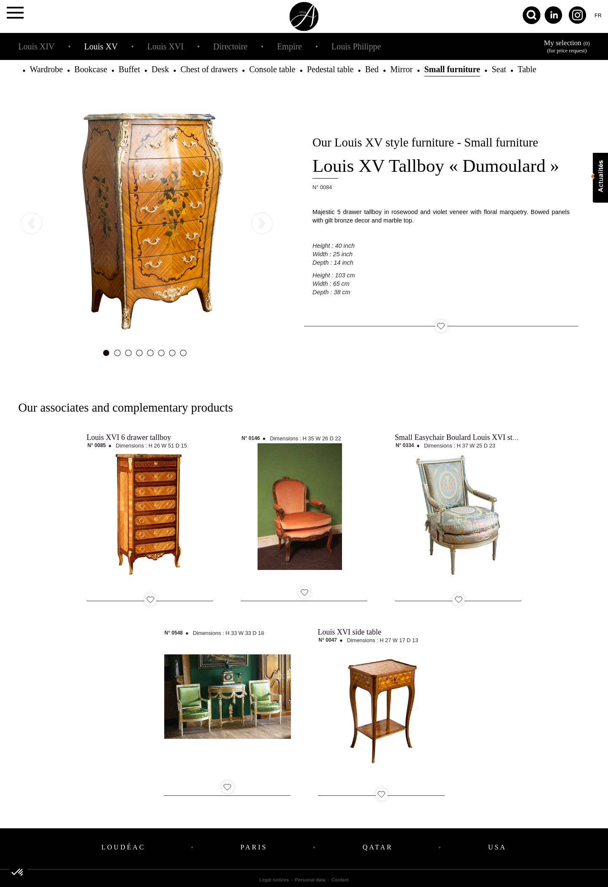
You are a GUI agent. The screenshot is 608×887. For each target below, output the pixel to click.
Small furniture (452, 69)
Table (527, 69)
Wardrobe (46, 69)
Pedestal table (330, 69)
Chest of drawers (209, 69)
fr (598, 15)
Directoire (230, 46)
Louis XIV (36, 46)
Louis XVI (165, 46)
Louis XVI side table (349, 632)
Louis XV (100, 46)
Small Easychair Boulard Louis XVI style (458, 437)
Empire (289, 46)
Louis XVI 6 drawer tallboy (129, 437)
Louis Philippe (356, 46)
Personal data (310, 879)
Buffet (129, 69)
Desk (160, 69)
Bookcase (90, 69)
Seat (498, 69)
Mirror (401, 69)
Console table (272, 69)
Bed (372, 69)
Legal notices (274, 879)
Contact (340, 879)
